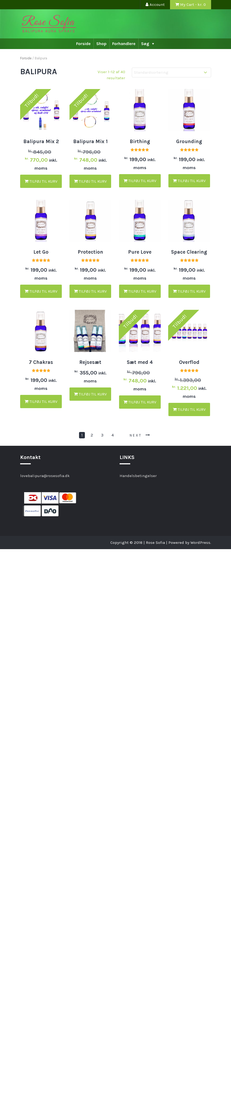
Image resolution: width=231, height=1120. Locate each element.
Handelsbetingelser (138, 475)
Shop (101, 43)
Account (155, 4)
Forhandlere (124, 43)
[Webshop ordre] (171, 72)
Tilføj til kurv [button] (41, 181)
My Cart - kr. (190, 4)
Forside (83, 43)
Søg (145, 43)
